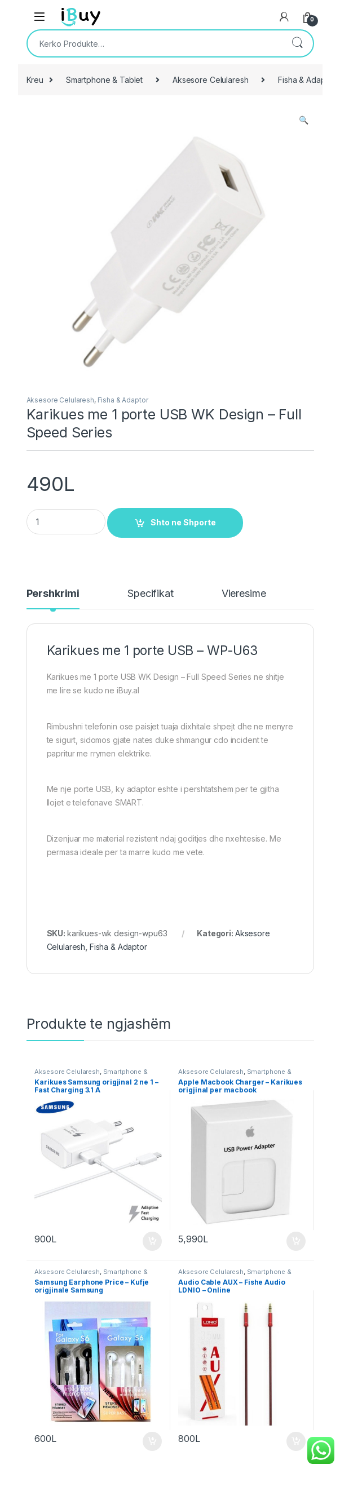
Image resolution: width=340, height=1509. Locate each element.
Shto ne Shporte (183, 522)
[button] (303, 120)
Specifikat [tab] (150, 593)
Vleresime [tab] (244, 593)
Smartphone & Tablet (104, 80)
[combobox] (154, 43)
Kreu (35, 80)
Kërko (297, 43)
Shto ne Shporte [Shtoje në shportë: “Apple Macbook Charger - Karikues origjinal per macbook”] (296, 1241)
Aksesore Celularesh (210, 80)
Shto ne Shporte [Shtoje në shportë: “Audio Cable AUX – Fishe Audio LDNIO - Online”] (296, 1441)
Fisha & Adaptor (123, 400)
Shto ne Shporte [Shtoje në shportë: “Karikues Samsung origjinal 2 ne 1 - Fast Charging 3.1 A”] (152, 1241)
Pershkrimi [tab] (53, 593)
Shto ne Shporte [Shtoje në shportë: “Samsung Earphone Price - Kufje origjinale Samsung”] (152, 1441)
